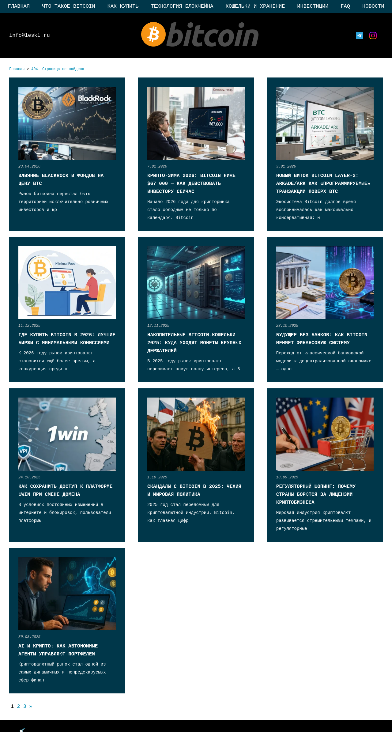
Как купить (122, 6)
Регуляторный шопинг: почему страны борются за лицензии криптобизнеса (316, 494)
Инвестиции (312, 6)
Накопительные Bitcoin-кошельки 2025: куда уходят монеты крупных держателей (194, 343)
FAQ (345, 6)
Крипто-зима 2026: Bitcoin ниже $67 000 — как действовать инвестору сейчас (191, 183)
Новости (373, 6)
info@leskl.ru (29, 35)
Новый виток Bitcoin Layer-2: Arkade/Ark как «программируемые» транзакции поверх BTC (323, 183)
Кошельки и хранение (255, 6)
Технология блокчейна (182, 6)
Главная (19, 6)
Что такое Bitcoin (68, 6)
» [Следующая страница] (30, 706)
